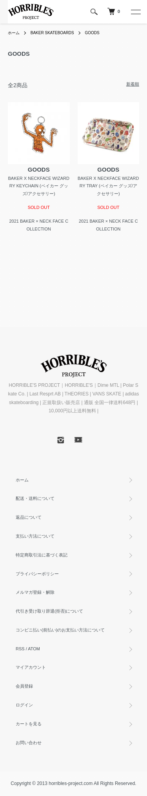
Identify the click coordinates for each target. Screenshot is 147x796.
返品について (29, 517)
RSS (20, 648)
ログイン (24, 705)
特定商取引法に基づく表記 (41, 555)
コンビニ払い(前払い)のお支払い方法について (60, 630)
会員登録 (24, 686)
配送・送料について (35, 498)
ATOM (34, 648)
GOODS (92, 33)
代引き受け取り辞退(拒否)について (49, 611)
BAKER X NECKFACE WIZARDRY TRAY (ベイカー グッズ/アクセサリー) (108, 186)
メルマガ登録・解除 (35, 592)
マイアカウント (31, 667)
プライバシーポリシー (37, 573)
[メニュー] (135, 12)
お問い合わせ (29, 742)
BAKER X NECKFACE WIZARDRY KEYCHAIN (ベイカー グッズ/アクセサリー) (38, 186)
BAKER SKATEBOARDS (52, 33)
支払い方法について (35, 536)
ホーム (14, 33)
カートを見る (29, 723)
